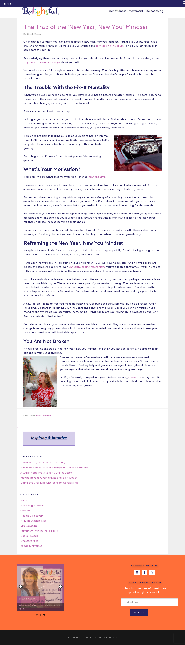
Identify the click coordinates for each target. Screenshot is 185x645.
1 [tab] (37, 615)
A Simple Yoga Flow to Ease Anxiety (42, 462)
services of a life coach (110, 45)
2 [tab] (40, 615)
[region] (48, 439)
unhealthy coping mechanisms (86, 266)
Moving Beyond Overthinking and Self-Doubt (48, 477)
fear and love (97, 176)
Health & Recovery (31, 515)
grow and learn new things (43, 62)
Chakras (25, 510)
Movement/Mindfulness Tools (39, 530)
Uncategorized (43, 415)
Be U (23, 500)
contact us (135, 377)
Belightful (40, 11)
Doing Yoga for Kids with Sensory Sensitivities (49, 482)
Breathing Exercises (32, 505)
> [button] (60, 587)
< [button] (21, 587)
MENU (7, 4)
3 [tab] (44, 615)
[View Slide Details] (40, 587)
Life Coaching (28, 525)
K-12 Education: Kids (33, 520)
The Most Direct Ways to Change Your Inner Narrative (54, 467)
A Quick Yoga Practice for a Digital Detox (46, 472)
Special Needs (29, 535)
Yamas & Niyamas (31, 545)
